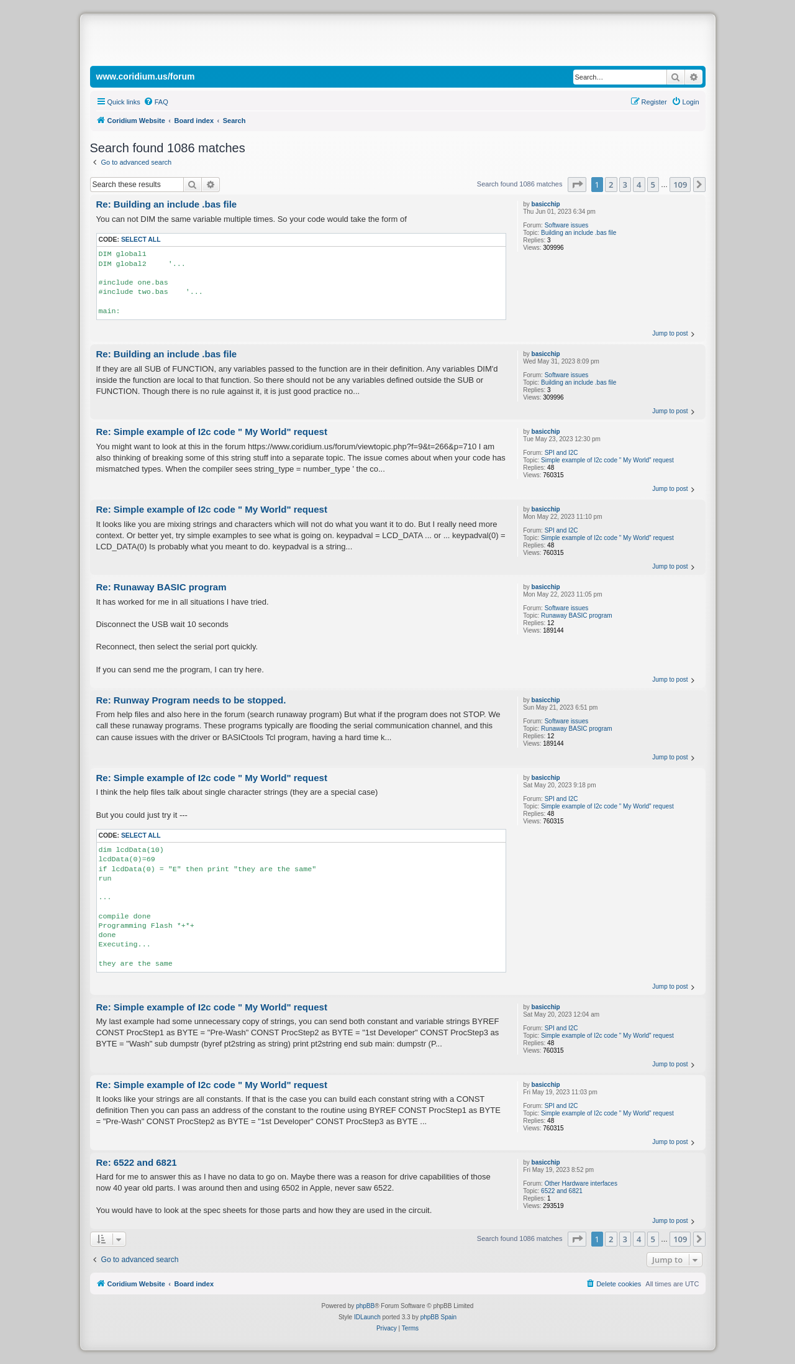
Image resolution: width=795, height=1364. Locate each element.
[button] (577, 184)
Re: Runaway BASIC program (161, 587)
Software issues (567, 225)
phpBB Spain (438, 1317)
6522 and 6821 (562, 1191)
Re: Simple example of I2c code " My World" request (211, 431)
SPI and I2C (561, 452)
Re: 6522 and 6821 (136, 1162)
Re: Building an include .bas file (166, 204)
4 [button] (639, 184)
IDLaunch (367, 1317)
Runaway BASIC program (576, 615)
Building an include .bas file (578, 232)
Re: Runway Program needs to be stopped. (191, 700)
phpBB (365, 1305)
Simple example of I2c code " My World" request (607, 460)
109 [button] (680, 184)
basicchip (546, 204)
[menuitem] (155, 101)
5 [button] (653, 184)
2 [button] (611, 184)
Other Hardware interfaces (581, 1183)
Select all (141, 239)
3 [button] (625, 184)
